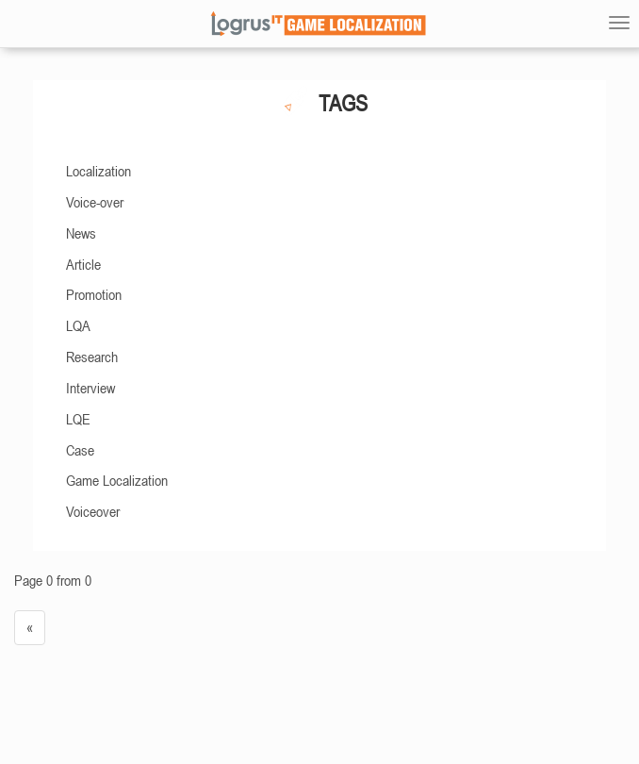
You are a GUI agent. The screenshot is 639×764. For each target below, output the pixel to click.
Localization (98, 170)
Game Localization (117, 480)
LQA (78, 325)
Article (83, 264)
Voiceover (93, 511)
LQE (78, 418)
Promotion (94, 294)
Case (80, 449)
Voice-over (94, 201)
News (81, 232)
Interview (90, 387)
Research (92, 356)
